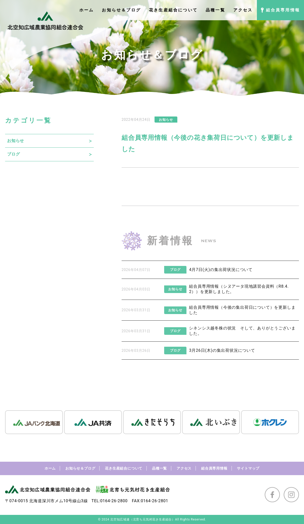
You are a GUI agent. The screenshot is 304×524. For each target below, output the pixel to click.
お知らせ (15, 140)
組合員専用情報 (214, 468)
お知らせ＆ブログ (80, 468)
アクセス (184, 468)
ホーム (50, 468)
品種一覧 (159, 468)
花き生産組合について (123, 468)
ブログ (13, 154)
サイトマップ (248, 468)
